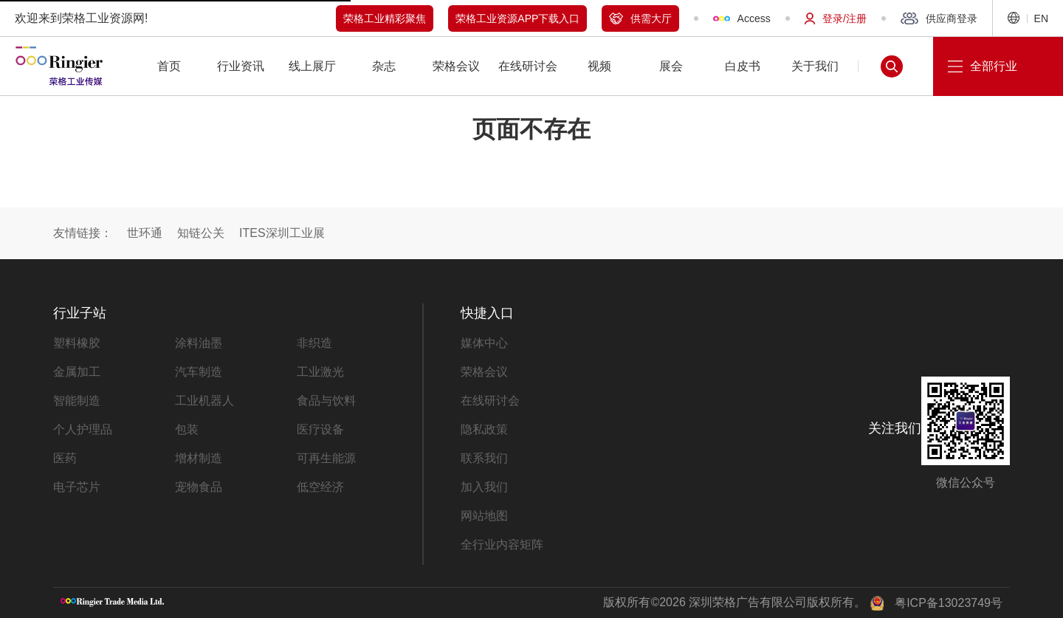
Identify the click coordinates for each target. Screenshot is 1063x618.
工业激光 (320, 371)
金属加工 (76, 371)
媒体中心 (484, 343)
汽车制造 (198, 371)
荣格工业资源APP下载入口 (517, 18)
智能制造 (76, 400)
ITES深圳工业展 (282, 233)
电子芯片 (76, 487)
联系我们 (484, 458)
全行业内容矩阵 (502, 544)
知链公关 (200, 233)
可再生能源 (326, 458)
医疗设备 (320, 429)
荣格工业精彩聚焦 (384, 18)
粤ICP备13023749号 (948, 603)
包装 (187, 429)
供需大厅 (640, 18)
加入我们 (484, 487)
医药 (65, 458)
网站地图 (484, 515)
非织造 (314, 343)
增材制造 (198, 458)
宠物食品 (198, 487)
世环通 (144, 233)
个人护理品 (82, 429)
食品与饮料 (326, 400)
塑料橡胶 (76, 343)
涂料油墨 (198, 343)
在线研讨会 (490, 400)
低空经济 (320, 487)
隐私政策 (484, 429)
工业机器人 (204, 400)
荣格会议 (484, 371)
